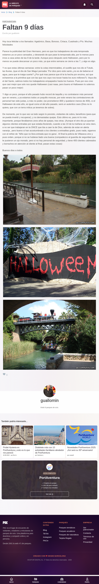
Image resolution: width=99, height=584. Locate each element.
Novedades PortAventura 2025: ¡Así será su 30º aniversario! (81, 448)
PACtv (45, 540)
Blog (10, 12)
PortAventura (9, 21)
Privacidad (87, 542)
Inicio (3, 12)
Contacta (87, 533)
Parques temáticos (67, 528)
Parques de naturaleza (69, 534)
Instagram (47, 537)
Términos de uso (88, 537)
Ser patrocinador (88, 529)
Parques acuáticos (67, 531)
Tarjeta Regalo (65, 538)
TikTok (46, 533)
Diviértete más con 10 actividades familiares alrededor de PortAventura (49, 450)
